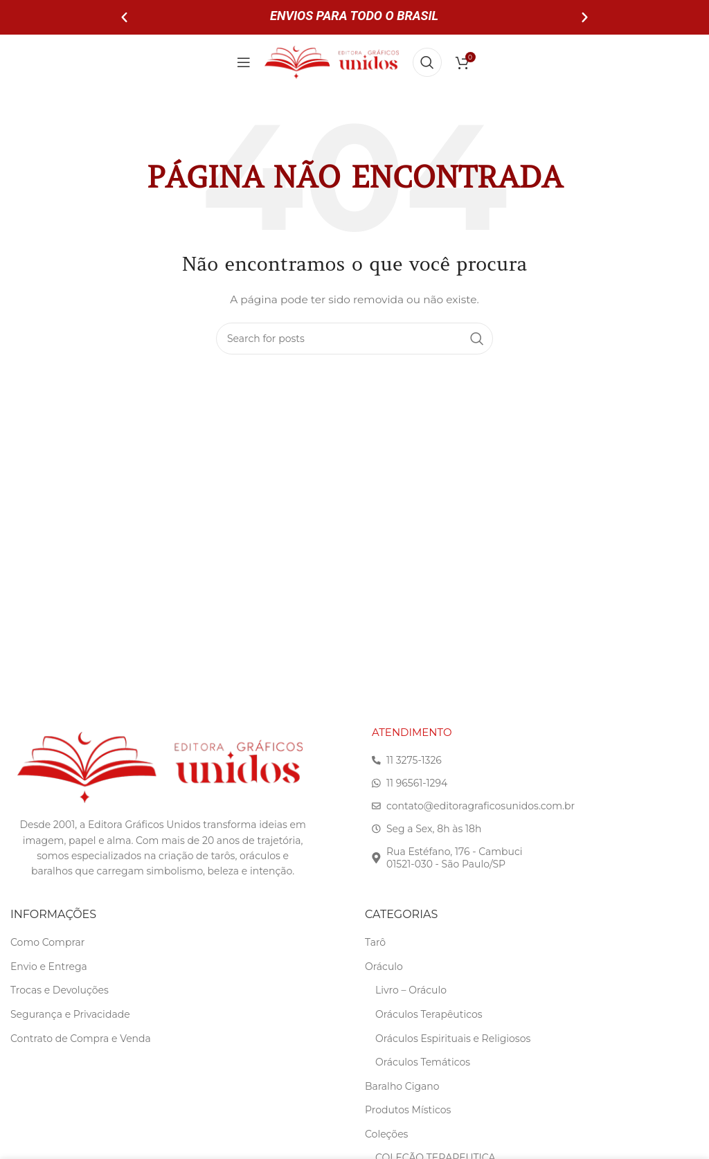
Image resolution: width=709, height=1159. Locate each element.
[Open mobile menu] (244, 62)
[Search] (427, 62)
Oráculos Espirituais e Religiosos (452, 1038)
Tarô (375, 942)
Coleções (386, 1134)
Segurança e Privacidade (70, 1014)
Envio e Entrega (48, 966)
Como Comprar (47, 942)
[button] (124, 17)
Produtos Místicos (408, 1110)
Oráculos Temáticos (422, 1062)
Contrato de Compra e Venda (80, 1038)
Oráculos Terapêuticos (429, 1014)
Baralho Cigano (402, 1086)
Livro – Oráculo (411, 990)
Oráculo (384, 966)
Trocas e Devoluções (59, 990)
